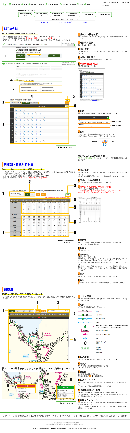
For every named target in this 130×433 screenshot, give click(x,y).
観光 (25, 4)
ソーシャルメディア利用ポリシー (62, 416)
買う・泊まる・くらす (37, 4)
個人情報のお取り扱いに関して (40, 416)
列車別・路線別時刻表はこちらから (66, 241)
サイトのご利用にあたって (20, 416)
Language (106, 5)
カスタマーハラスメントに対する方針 (104, 416)
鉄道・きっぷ (16, 4)
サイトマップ (6, 416)
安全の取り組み (52, 4)
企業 (80, 4)
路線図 (85, 22)
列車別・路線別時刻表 (65, 22)
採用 (87, 4)
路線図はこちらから (66, 403)
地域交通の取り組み (68, 4)
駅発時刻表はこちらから (66, 147)
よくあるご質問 (124, 2)
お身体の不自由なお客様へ (110, 2)
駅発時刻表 (45, 22)
